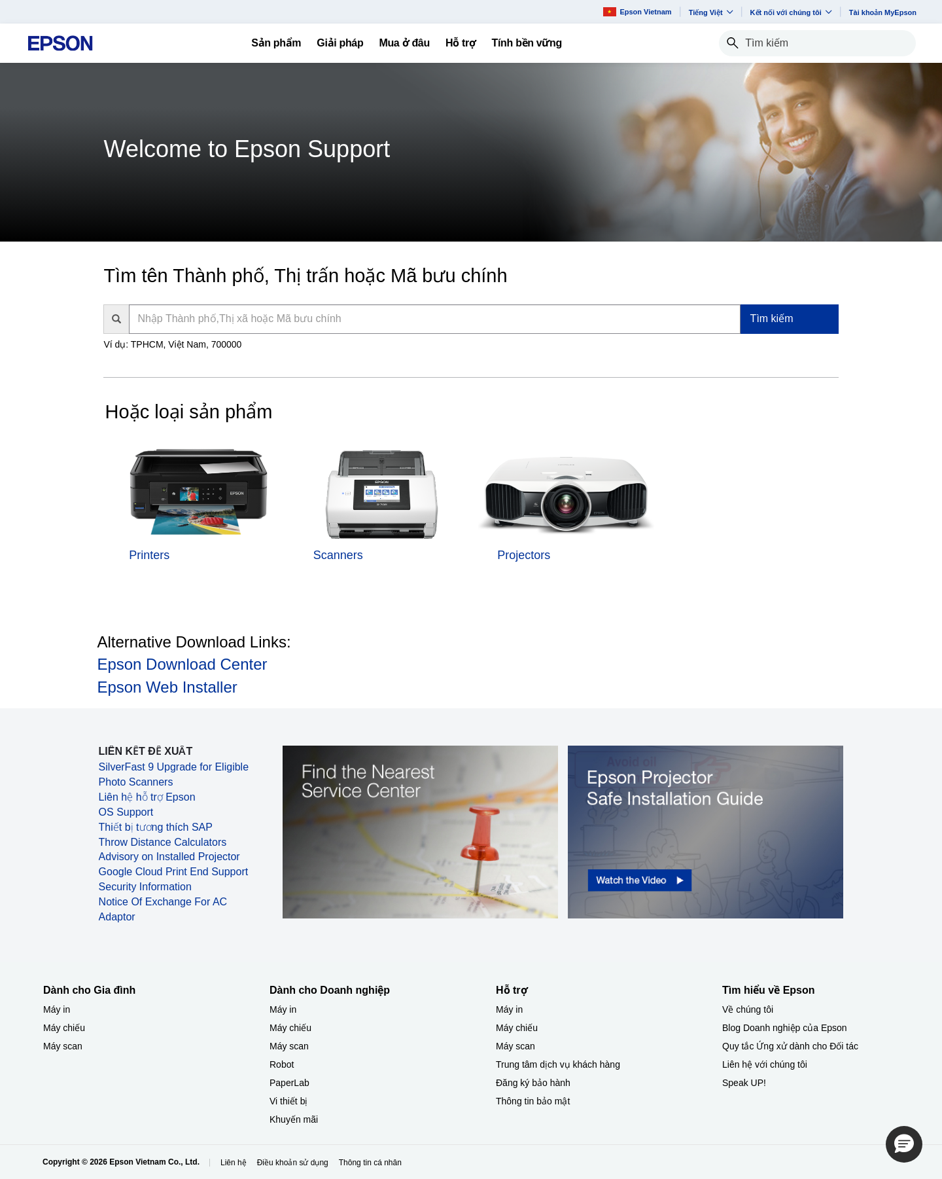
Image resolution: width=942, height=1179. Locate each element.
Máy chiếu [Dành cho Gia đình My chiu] (64, 1028)
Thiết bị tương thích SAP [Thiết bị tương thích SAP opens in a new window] (156, 827)
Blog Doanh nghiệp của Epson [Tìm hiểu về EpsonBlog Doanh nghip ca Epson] (784, 1028)
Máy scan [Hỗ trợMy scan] (515, 1046)
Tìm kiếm (772, 318)
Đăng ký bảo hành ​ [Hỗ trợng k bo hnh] (534, 1083)
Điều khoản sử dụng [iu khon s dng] (292, 1162)
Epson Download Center (182, 664)
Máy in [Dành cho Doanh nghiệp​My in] (283, 1009)
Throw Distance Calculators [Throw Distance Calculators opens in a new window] (163, 842)
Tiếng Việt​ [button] (711, 12)
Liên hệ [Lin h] (233, 1162)
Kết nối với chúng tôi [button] (791, 12)
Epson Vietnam (637, 11)
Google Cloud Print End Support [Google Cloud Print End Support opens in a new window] (174, 871)
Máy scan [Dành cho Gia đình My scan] (62, 1046)
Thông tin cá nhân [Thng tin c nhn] (370, 1162)
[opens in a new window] (705, 831)
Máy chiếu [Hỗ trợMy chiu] (517, 1028)
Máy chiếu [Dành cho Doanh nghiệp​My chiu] (290, 1028)
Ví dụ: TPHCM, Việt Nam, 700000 (172, 344)
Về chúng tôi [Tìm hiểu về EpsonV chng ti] (747, 1009)
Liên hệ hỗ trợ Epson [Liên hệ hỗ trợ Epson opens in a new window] (147, 797)
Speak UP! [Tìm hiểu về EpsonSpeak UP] (744, 1083)
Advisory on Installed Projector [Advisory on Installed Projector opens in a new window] (169, 856)
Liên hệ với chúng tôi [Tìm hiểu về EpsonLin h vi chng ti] (764, 1064)
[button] (904, 1144)
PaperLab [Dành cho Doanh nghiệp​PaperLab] (289, 1083)
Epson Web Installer (167, 687)
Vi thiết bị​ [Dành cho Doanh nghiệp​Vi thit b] (288, 1101)
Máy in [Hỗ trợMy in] (509, 1009)
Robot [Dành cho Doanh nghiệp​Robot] (282, 1064)
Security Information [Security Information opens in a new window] (145, 886)
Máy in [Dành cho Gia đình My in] (56, 1009)
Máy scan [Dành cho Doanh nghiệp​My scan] (289, 1046)
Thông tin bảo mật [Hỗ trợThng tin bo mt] (533, 1101)
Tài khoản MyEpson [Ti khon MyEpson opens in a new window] (882, 12)
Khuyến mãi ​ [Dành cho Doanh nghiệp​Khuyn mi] (295, 1119)
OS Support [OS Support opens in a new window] (126, 812)
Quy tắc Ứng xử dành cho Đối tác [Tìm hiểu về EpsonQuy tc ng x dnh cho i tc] (790, 1046)
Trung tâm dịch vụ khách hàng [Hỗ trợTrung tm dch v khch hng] (558, 1064)
